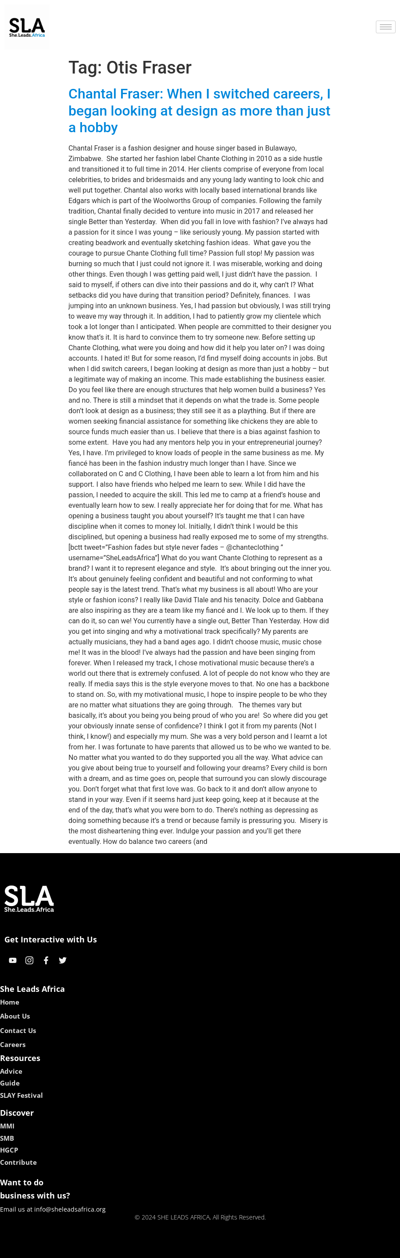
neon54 (256, 1248)
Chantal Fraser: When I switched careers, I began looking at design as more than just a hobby (199, 110)
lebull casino (177, 1248)
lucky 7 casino (221, 1248)
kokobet (144, 1248)
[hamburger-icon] (386, 27)
